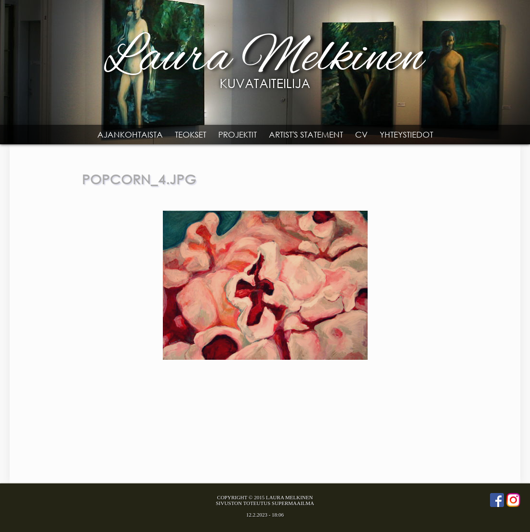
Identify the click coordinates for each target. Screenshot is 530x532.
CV (361, 134)
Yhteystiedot (406, 134)
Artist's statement (306, 134)
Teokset (190, 134)
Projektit (237, 134)
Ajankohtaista (130, 134)
